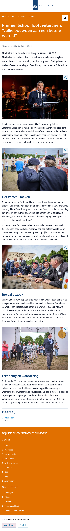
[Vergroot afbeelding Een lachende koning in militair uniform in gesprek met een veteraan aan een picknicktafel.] (65, 247)
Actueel (21, 16)
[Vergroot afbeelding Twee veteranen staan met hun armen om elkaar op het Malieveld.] (65, 150)
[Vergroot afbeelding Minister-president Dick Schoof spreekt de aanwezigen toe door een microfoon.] (65, 77)
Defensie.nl (8, 16)
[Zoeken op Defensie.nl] (65, 18)
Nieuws (32, 16)
